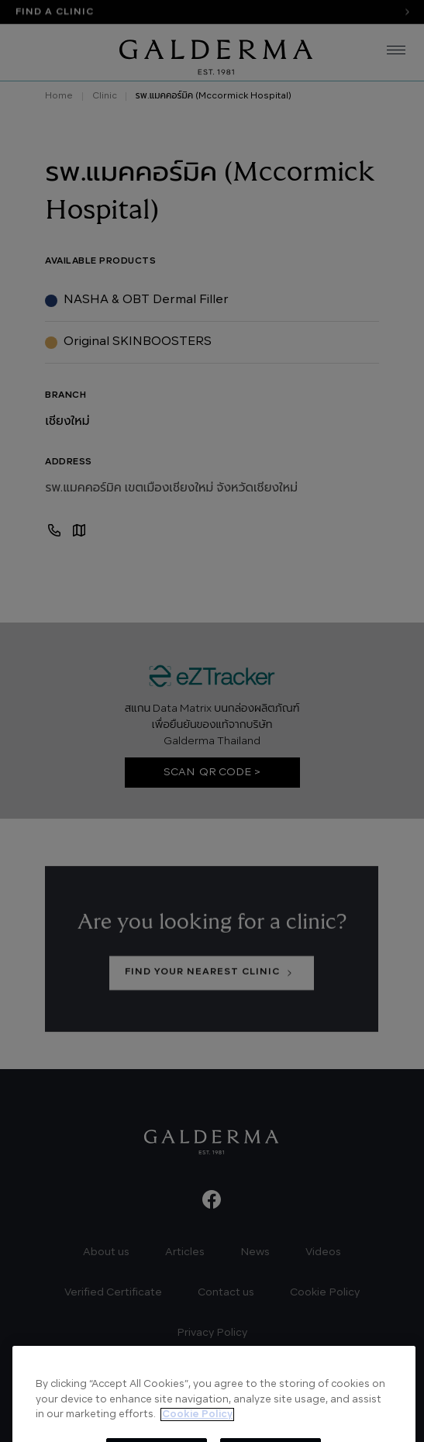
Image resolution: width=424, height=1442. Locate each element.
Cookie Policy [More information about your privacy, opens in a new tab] (197, 1437)
